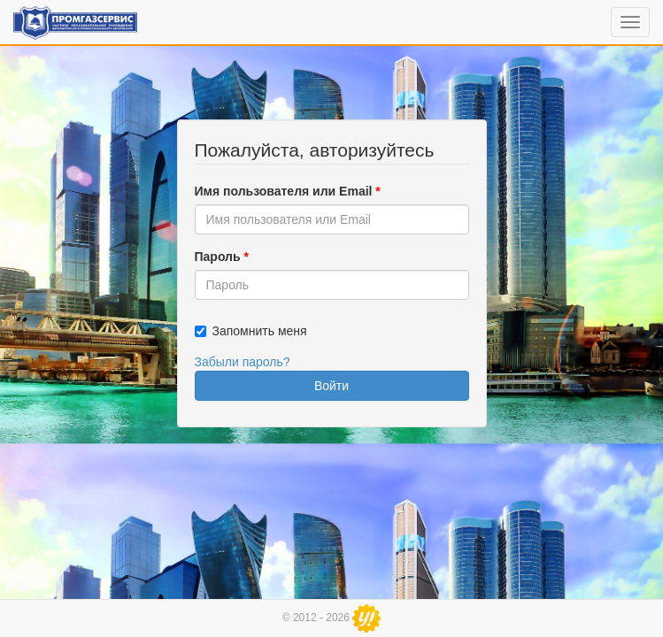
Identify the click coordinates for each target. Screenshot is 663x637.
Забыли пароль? (242, 362)
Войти (331, 386)
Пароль (222, 256)
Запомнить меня (259, 331)
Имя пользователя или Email (288, 191)
